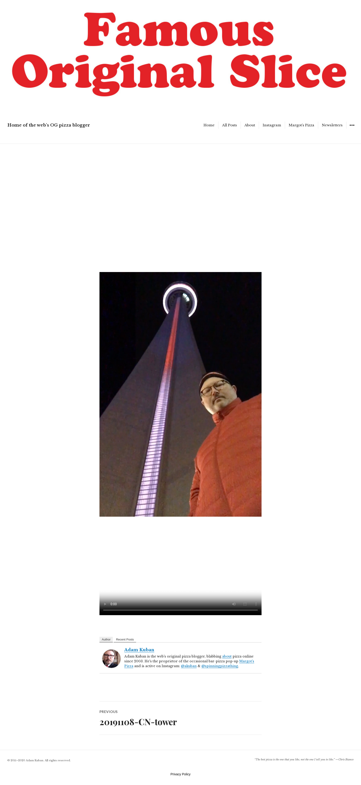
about (227, 656)
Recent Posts (125, 639)
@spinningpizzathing (219, 666)
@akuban (189, 666)
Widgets (351, 128)
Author (106, 639)
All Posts (229, 125)
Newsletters (332, 125)
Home (209, 125)
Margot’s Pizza (301, 125)
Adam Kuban (139, 649)
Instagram (272, 125)
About (250, 125)
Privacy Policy (180, 774)
